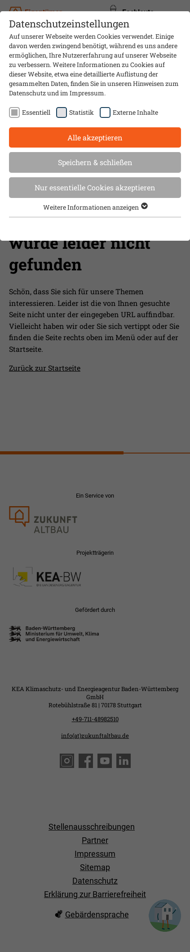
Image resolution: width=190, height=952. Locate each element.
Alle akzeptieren (95, 137)
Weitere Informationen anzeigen (95, 207)
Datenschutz (27, 93)
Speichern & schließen (95, 162)
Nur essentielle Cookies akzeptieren (95, 187)
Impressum (87, 93)
